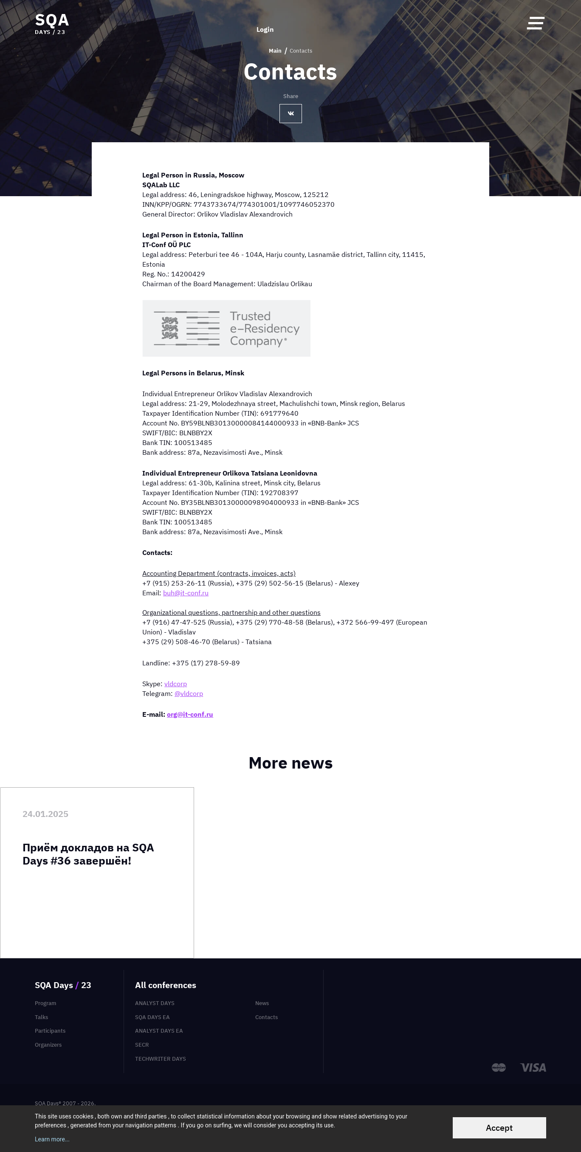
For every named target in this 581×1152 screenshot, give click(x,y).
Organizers (48, 1044)
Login (265, 23)
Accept (499, 1127)
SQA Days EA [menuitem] (152, 1017)
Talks (41, 1017)
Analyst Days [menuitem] (155, 1003)
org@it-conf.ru (190, 714)
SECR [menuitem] (142, 1044)
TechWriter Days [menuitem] (160, 1058)
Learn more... (52, 1139)
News (262, 1003)
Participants (50, 1030)
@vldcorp (189, 693)
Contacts (266, 1017)
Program (45, 1003)
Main (275, 51)
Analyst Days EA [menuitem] (159, 1030)
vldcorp (175, 683)
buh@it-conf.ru (186, 592)
